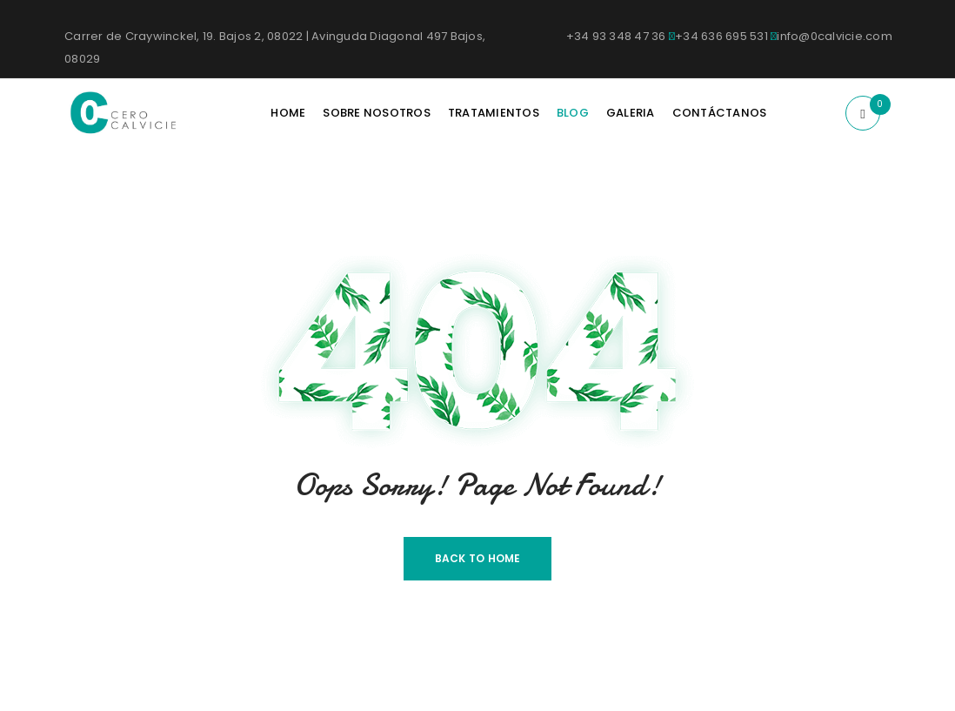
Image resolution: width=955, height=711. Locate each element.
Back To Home (478, 558)
